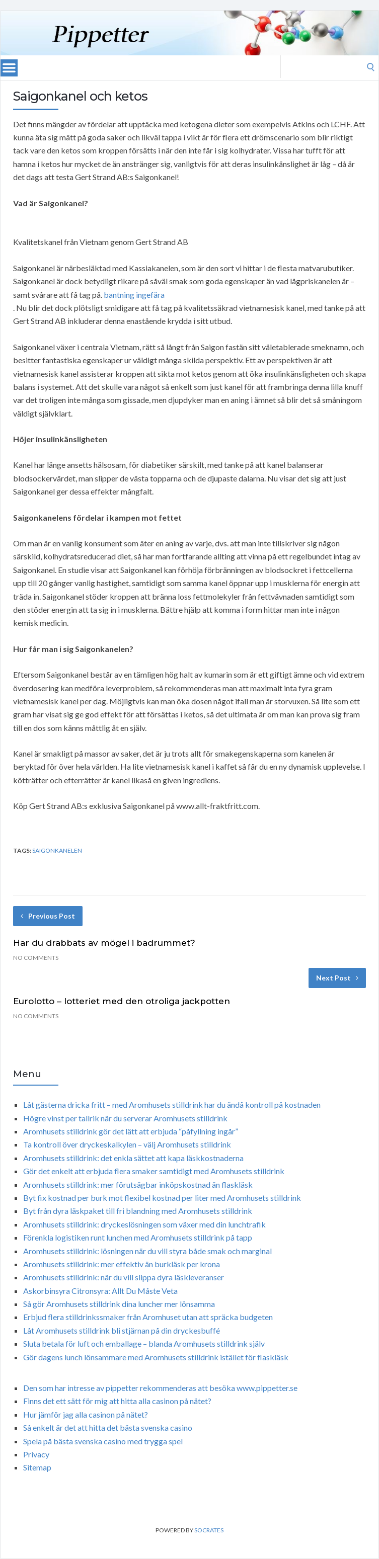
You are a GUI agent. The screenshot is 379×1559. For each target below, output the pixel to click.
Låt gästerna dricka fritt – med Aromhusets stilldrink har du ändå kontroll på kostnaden (172, 1104)
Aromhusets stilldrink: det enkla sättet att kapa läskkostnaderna (133, 1158)
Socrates (208, 1530)
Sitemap (37, 1467)
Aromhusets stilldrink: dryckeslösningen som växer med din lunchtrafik (144, 1224)
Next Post (337, 977)
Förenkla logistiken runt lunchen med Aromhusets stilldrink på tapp (137, 1237)
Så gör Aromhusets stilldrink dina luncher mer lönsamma (119, 1303)
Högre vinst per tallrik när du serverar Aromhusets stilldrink (125, 1118)
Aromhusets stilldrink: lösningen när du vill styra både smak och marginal (147, 1251)
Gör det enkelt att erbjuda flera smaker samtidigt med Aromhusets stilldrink (153, 1171)
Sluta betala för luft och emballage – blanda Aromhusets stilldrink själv (144, 1343)
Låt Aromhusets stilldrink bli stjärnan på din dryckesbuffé (121, 1330)
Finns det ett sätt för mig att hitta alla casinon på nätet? (117, 1401)
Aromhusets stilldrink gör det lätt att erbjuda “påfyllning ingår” (130, 1131)
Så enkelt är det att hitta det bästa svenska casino (107, 1427)
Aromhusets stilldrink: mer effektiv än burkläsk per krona (121, 1264)
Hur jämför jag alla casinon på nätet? (85, 1414)
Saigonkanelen (57, 850)
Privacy (36, 1454)
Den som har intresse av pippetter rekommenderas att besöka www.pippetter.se (160, 1387)
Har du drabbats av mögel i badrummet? (104, 943)
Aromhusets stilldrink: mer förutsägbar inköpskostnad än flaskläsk (138, 1184)
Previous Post (48, 916)
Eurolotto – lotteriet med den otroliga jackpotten (121, 1001)
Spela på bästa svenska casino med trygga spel (103, 1441)
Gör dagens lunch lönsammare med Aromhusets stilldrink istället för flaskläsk (155, 1357)
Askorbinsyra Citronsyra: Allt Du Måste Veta (100, 1290)
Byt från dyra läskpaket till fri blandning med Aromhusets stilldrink (137, 1210)
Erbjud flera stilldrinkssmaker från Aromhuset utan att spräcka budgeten (148, 1317)
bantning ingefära (134, 294)
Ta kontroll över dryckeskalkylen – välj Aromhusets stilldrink (127, 1144)
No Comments (35, 957)
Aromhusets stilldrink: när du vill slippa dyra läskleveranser (123, 1277)
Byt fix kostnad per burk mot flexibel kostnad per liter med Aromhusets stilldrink (162, 1197)
